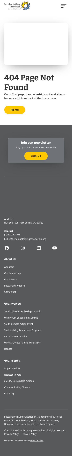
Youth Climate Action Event (18, 323)
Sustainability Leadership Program (22, 330)
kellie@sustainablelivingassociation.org (25, 238)
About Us (9, 266)
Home (15, 110)
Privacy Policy (11, 433)
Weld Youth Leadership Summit (21, 317)
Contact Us (10, 291)
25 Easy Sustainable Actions (19, 380)
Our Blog (9, 393)
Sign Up (36, 156)
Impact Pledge (12, 368)
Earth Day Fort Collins (15, 336)
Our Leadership (12, 273)
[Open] (64, 6)
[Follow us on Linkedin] (44, 248)
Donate (8, 348)
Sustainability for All (14, 285)
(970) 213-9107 (12, 234)
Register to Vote (12, 374)
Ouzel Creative (36, 440)
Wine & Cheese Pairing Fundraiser (22, 342)
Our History (10, 279)
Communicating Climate (17, 387)
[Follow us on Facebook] (12, 248)
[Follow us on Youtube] (60, 248)
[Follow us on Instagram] (28, 248)
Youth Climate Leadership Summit (22, 311)
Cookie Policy (29, 433)
